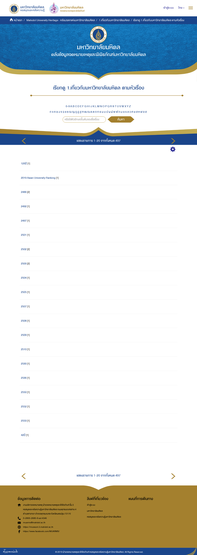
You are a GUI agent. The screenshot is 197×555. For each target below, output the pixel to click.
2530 (23, 363)
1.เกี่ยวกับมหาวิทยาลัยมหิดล (114, 20)
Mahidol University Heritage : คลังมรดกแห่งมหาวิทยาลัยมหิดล (60, 20)
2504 (23, 277)
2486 (23, 192)
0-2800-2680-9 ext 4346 (35, 518)
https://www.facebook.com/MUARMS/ (41, 531)
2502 (23, 249)
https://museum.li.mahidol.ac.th (38, 527)
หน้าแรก (18, 20)
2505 (23, 292)
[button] (181, 8)
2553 (23, 420)
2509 (23, 335)
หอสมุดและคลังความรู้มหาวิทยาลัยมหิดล (104, 517)
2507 (23, 306)
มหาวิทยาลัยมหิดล (95, 511)
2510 (23, 349)
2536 (23, 378)
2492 (23, 206)
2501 (23, 235)
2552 (23, 406)
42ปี (23, 435)
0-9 (68, 106)
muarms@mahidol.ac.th (34, 522)
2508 (23, 320)
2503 (23, 263)
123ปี (24, 163)
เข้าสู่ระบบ (91, 505)
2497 (23, 220)
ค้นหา (121, 119)
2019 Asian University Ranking (38, 177)
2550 (23, 392)
